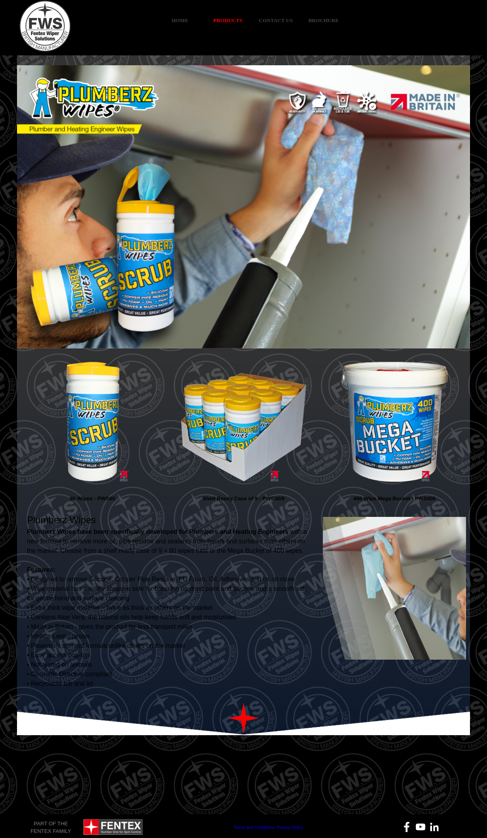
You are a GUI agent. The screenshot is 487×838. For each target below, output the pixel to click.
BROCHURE (323, 20)
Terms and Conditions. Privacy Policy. (269, 827)
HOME (180, 20)
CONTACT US (276, 20)
